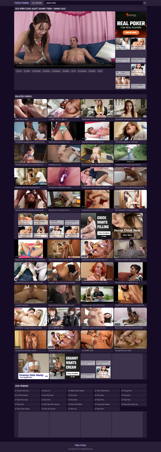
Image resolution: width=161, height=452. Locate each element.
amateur (57, 71)
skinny (47, 71)
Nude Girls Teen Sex (131, 404)
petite (67, 71)
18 (74, 71)
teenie (93, 71)
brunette (37, 71)
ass (101, 71)
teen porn (20, 404)
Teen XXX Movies (103, 391)
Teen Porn (47, 400)
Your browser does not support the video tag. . (64, 39)
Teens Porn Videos (23, 409)
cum (19, 71)
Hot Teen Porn (49, 395)
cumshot (83, 71)
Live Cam (38, 3)
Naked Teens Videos (77, 391)
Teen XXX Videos (76, 404)
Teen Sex (73, 409)
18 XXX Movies (22, 395)
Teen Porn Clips (22, 400)
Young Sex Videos (103, 404)
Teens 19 (47, 391)
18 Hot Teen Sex (23, 391)
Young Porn (128, 391)
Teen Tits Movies (49, 409)
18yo (28, 71)
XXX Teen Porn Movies (52, 404)
